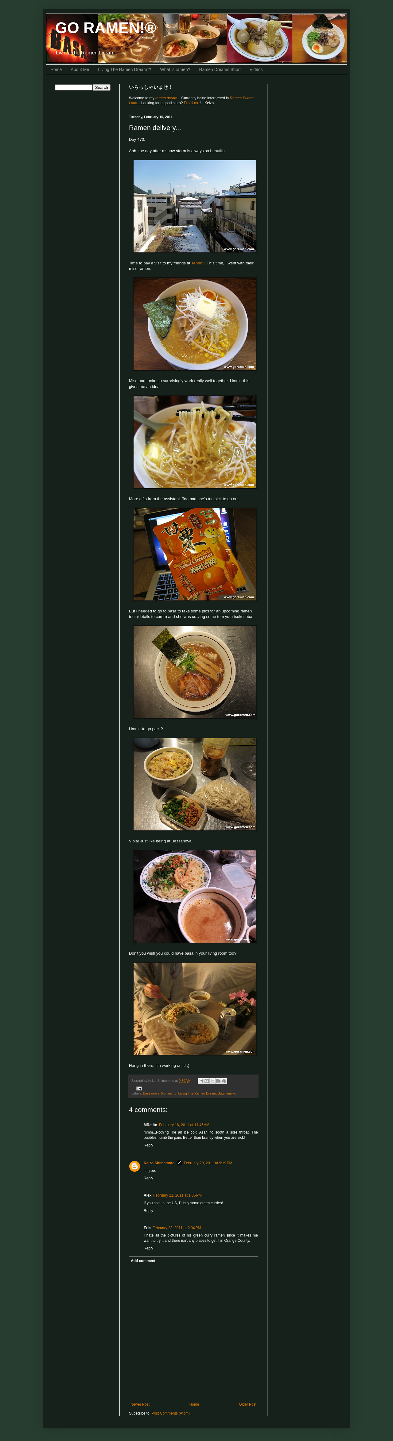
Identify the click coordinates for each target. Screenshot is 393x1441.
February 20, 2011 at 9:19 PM (208, 1163)
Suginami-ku (227, 1093)
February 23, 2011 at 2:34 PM (177, 1228)
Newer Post (140, 1404)
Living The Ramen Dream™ (124, 69)
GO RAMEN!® (105, 28)
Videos (256, 69)
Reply (148, 1145)
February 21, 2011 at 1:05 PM (177, 1195)
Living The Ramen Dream (197, 1093)
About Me (80, 69)
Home (56, 69)
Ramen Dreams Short (220, 69)
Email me (192, 103)
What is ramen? (175, 69)
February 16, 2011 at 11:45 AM (184, 1125)
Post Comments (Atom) (170, 1413)
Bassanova (151, 1093)
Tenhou (197, 263)
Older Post (247, 1404)
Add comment (143, 1261)
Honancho (168, 1093)
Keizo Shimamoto (159, 1163)
